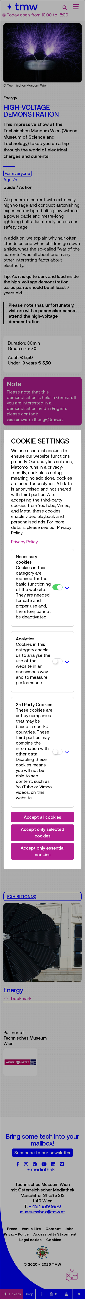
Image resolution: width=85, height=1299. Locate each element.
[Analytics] (57, 661)
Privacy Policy (24, 541)
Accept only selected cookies (42, 832)
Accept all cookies (42, 817)
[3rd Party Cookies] (57, 752)
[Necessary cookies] (57, 587)
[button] (67, 588)
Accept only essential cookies (42, 851)
